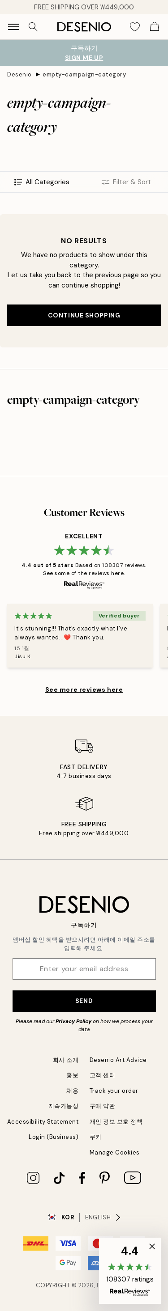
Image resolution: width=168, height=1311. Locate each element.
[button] (130, 1271)
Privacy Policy (73, 1021)
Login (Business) (53, 1137)
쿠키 (96, 1137)
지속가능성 (63, 1106)
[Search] (33, 27)
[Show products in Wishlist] (135, 27)
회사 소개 (66, 1060)
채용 (72, 1091)
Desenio (19, 74)
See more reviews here (84, 689)
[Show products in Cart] (154, 27)
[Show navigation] (13, 27)
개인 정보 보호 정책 (116, 1121)
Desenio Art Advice (118, 1060)
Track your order (114, 1091)
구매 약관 (103, 1106)
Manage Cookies (115, 1152)
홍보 (72, 1075)
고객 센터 (103, 1075)
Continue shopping (84, 315)
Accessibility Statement (43, 1121)
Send (84, 1001)
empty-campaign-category (84, 74)
